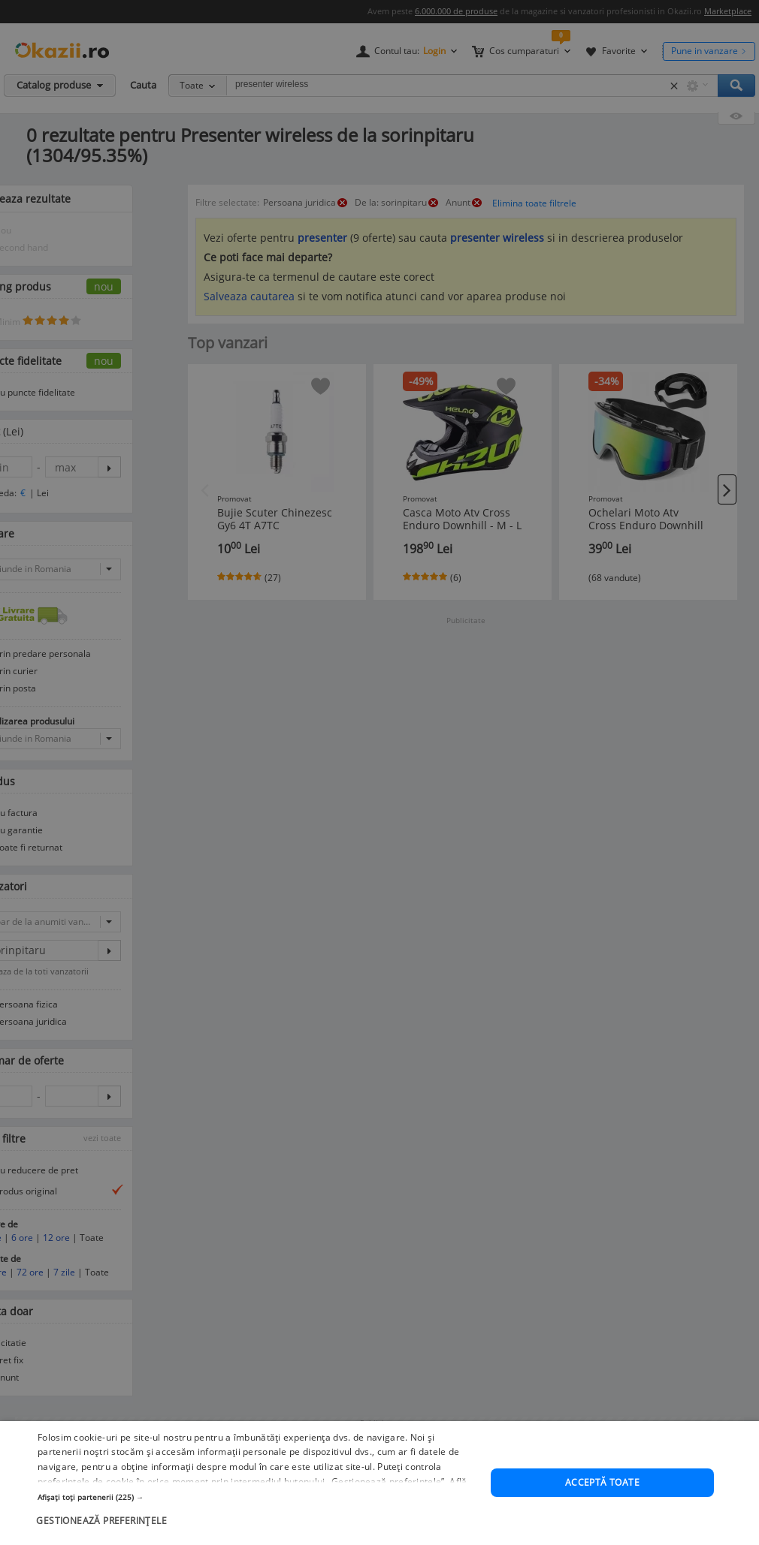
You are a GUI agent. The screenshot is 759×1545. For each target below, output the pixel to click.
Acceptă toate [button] (602, 1500)
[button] (257, 1514)
